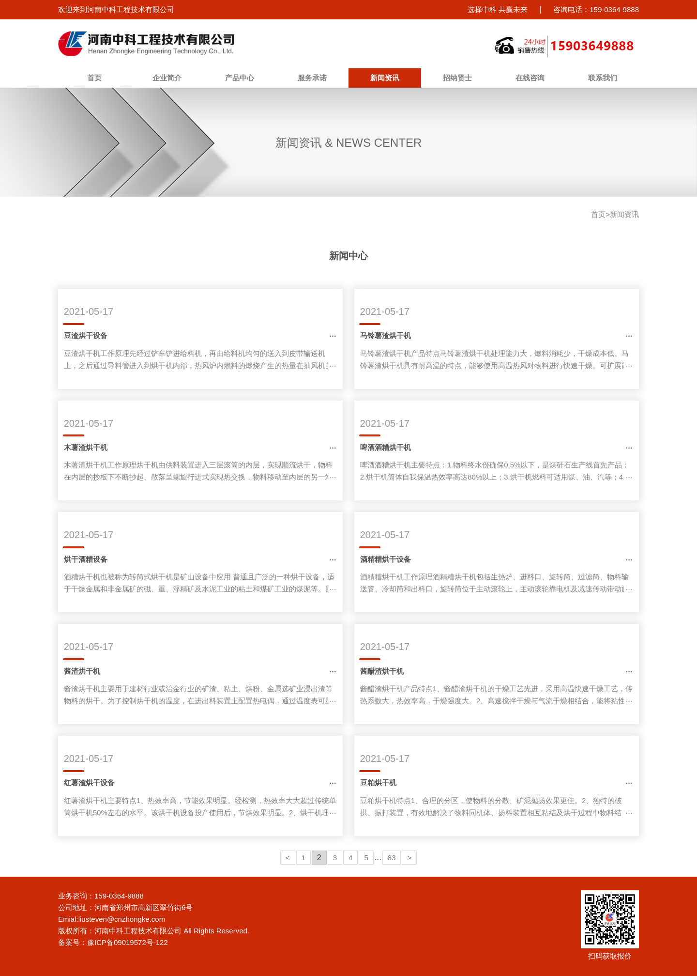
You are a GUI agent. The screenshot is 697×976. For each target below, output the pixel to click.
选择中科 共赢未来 (498, 9)
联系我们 (602, 78)
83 (392, 857)
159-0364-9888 (119, 896)
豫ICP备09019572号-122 (127, 942)
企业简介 (167, 78)
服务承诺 (312, 78)
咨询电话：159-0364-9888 (596, 9)
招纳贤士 (457, 78)
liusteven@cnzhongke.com (122, 919)
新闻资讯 (384, 78)
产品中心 (239, 78)
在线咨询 (530, 78)
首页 (94, 78)
